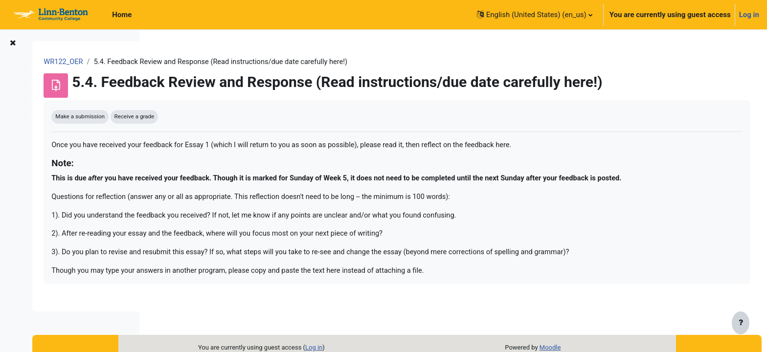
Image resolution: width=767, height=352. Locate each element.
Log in (749, 14)
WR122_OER (178, 62)
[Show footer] (740, 323)
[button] (534, 14)
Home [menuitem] (122, 14)
